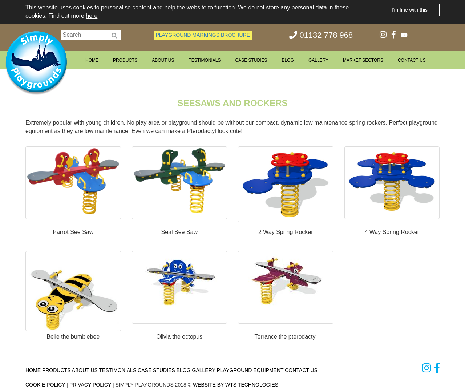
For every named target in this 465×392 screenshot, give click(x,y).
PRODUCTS (125, 60)
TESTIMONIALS (205, 60)
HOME (91, 60)
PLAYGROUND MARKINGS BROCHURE (203, 35)
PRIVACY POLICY (90, 385)
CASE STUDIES (251, 60)
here (91, 16)
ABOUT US (163, 60)
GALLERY (318, 60)
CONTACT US (412, 60)
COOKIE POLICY (45, 385)
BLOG (288, 60)
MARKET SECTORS (363, 60)
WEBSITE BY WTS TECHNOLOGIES (235, 385)
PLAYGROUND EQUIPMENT (250, 370)
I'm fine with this (410, 10)
